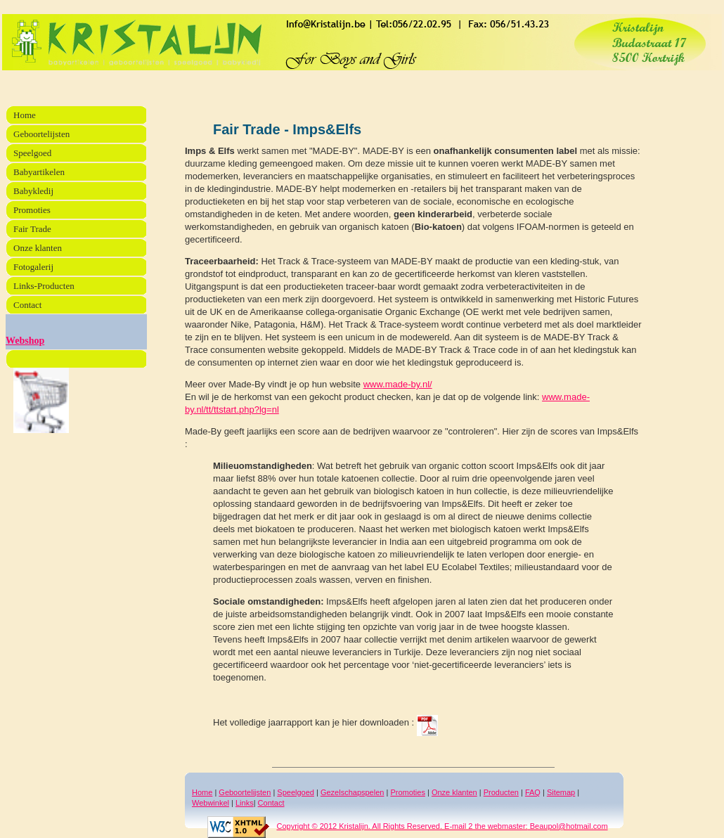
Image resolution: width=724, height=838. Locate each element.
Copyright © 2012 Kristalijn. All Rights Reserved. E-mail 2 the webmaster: (367, 826)
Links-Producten (44, 286)
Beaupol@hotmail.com (568, 826)
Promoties (407, 792)
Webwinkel (210, 803)
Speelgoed (295, 792)
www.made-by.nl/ (397, 384)
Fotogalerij (33, 267)
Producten (501, 792)
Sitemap (561, 792)
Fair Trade (32, 229)
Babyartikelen (39, 172)
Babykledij (33, 191)
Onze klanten (454, 792)
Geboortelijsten (245, 792)
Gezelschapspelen (352, 792)
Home (202, 792)
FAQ (533, 792)
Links (244, 803)
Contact (271, 803)
